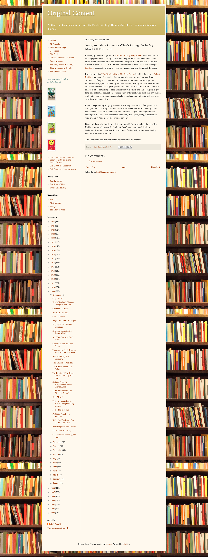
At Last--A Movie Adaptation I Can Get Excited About (62, 384)
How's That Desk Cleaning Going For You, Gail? (63, 303)
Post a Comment (95, 161)
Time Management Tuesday (61, 68)
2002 (53, 513)
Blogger (126, 544)
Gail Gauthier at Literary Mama (63, 169)
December (57, 295)
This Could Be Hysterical (63, 363)
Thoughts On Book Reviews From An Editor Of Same (64, 351)
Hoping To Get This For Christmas (62, 325)
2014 (53, 271)
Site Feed (54, 54)
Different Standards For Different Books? (62, 392)
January (56, 483)
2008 (53, 488)
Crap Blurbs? (58, 298)
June (55, 462)
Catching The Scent (60, 309)
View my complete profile (58, 528)
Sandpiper (89, 68)
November (57, 442)
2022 (53, 238)
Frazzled (53, 199)
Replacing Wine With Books (64, 427)
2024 (53, 230)
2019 (53, 250)
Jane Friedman (56, 181)
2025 (53, 226)
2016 (53, 263)
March (56, 475)
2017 (53, 259)
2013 (53, 275)
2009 (53, 291)
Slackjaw (53, 206)
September (57, 450)
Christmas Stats (59, 317)
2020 (53, 246)
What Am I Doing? (60, 313)
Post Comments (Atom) (106, 172)
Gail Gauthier (56, 524)
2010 (53, 287)
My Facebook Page (58, 47)
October (56, 446)
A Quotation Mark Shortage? (64, 320)
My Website (55, 44)
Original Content (70, 13)
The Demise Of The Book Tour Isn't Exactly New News (63, 375)
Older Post (155, 167)
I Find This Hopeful (61, 410)
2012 (53, 279)
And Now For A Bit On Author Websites (62, 332)
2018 (53, 254)
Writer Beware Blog (58, 188)
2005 (53, 500)
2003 (53, 508)
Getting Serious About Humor (62, 58)
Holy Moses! (58, 397)
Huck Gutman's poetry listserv (128, 55)
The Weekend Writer (58, 71)
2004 (53, 504)
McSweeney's (55, 203)
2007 (53, 492)
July (55, 458)
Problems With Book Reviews (61, 415)
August (56, 454)
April (55, 471)
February (57, 479)
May (55, 467)
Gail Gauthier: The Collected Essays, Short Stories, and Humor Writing (62, 160)
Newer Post (90, 167)
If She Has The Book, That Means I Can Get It (63, 421)
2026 (53, 222)
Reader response (56, 61)
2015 (53, 267)
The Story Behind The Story (61, 65)
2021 (53, 242)
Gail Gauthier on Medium (60, 166)
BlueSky (53, 40)
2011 (53, 283)
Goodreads (54, 51)
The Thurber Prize (57, 210)
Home (123, 167)
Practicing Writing (57, 184)
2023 (53, 234)
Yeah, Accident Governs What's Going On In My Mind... (63, 403)
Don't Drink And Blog (61, 430)
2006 (53, 496)
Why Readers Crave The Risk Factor (118, 74)
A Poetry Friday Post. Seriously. (61, 357)
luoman (108, 544)
